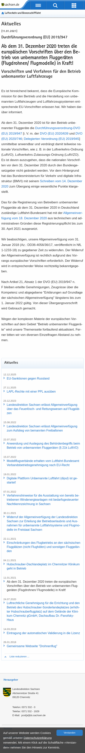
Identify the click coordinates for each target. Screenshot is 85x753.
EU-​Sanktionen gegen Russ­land (28, 378)
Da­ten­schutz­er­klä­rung (38, 737)
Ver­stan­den (69, 732)
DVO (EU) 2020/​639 (54, 133)
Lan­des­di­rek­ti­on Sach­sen (26, 689)
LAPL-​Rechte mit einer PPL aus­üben (31, 391)
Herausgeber (11, 680)
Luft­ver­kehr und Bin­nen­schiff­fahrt (23, 13)
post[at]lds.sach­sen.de (33, 715)
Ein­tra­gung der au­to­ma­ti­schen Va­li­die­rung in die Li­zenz (43, 633)
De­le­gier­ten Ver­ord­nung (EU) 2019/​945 (51, 139)
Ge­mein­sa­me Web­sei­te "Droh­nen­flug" (32, 646)
